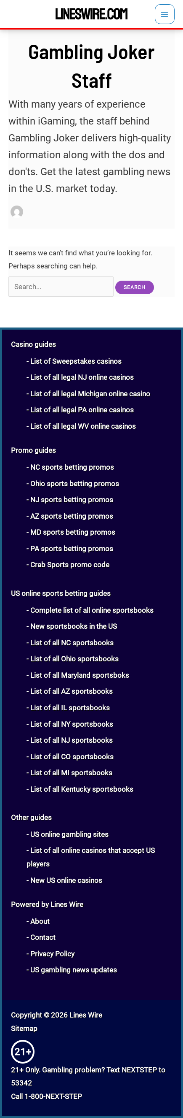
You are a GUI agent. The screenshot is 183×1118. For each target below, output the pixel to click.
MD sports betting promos (72, 532)
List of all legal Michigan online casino (90, 394)
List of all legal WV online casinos (83, 426)
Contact (43, 937)
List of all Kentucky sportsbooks (81, 789)
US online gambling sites (69, 834)
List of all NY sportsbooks (71, 724)
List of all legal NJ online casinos (82, 377)
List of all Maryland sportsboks (79, 675)
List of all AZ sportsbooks (71, 691)
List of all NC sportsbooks (72, 643)
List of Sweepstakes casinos (76, 361)
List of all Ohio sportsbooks (74, 659)
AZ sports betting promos (71, 516)
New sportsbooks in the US (73, 626)
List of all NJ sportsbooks (71, 740)
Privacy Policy (52, 954)
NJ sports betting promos (71, 499)
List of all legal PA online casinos (82, 410)
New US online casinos (66, 880)
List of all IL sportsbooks (70, 708)
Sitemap (24, 1028)
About (40, 921)
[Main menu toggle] (165, 14)
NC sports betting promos (72, 467)
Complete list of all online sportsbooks (92, 610)
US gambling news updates (73, 970)
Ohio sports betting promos (74, 483)
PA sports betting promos (71, 548)
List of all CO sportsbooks (72, 757)
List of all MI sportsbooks (71, 773)
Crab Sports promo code (69, 564)
